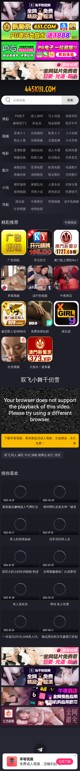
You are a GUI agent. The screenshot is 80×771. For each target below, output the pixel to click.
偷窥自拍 (20, 167)
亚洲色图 (37, 167)
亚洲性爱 (20, 150)
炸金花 (36, 123)
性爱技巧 (71, 192)
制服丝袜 (20, 157)
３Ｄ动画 (71, 133)
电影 (5, 153)
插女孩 (19, 201)
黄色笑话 (54, 192)
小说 (5, 187)
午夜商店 (37, 201)
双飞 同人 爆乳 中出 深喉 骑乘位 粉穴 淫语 (32, 455)
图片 (5, 170)
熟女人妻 (20, 140)
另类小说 (37, 192)
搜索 (70, 100)
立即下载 (65, 761)
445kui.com (40, 89)
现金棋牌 (54, 123)
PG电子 (20, 116)
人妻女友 (54, 184)
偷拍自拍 (37, 150)
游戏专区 (71, 116)
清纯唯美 (37, 174)
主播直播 (54, 140)
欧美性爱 (71, 150)
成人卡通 (54, 150)
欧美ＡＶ (54, 133)
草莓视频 (54, 201)
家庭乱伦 (37, 184)
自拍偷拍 (37, 133)
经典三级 (37, 157)
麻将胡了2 (20, 123)
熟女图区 (54, 174)
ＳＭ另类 (71, 140)
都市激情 (20, 184)
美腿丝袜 (20, 174)
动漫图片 (71, 167)
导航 (5, 204)
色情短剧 (37, 209)
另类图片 (71, 174)
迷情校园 (20, 192)
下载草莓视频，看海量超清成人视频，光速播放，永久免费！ (40, 441)
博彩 (5, 119)
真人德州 (37, 116)
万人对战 (54, 116)
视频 (5, 136)
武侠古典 (71, 184)
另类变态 (71, 157)
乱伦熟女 (54, 157)
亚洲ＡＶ (20, 133)
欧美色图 (54, 167)
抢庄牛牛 (71, 123)
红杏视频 (20, 209)
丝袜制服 (37, 140)
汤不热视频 (71, 201)
